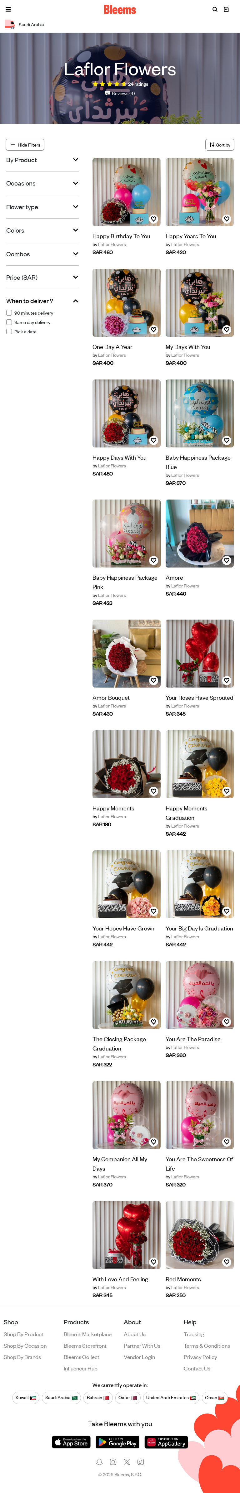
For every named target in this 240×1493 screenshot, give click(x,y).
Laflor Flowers (109, 244)
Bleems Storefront (85, 1345)
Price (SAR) (22, 277)
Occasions (21, 183)
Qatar (127, 1397)
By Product (21, 160)
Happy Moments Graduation (187, 812)
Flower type (22, 207)
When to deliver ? (29, 301)
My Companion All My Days (119, 1163)
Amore (174, 577)
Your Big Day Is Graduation (199, 928)
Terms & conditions (207, 1345)
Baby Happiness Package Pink (125, 581)
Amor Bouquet (111, 697)
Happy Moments (113, 808)
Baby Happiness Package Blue (198, 461)
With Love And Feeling (120, 1279)
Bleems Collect (81, 1356)
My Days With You (188, 346)
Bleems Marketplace (88, 1333)
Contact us (197, 1368)
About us (135, 1333)
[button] (8, 9)
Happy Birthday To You (121, 235)
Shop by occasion (25, 1345)
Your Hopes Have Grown (123, 928)
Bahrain (98, 1397)
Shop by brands (22, 1356)
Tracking (194, 1333)
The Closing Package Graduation (119, 1043)
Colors (15, 230)
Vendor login (139, 1356)
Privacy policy (200, 1356)
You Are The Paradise (193, 1038)
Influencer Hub (81, 1368)
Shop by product (23, 1333)
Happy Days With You (119, 457)
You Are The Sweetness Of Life (199, 1163)
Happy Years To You (191, 235)
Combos (18, 254)
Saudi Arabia (61, 1397)
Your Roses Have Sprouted (199, 697)
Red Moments (183, 1279)
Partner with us (142, 1345)
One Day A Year (112, 346)
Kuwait (26, 1397)
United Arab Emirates (171, 1397)
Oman (214, 1397)
